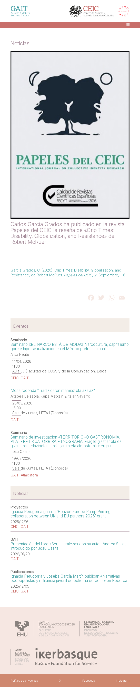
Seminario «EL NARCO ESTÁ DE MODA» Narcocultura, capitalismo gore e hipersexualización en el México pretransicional (70, 346)
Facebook (88, 680)
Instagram (122, 680)
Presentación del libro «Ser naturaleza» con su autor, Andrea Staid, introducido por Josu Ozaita (68, 546)
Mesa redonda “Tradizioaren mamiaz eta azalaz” (53, 390)
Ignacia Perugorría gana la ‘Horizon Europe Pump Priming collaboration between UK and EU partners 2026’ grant (61, 513)
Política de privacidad (24, 680)
